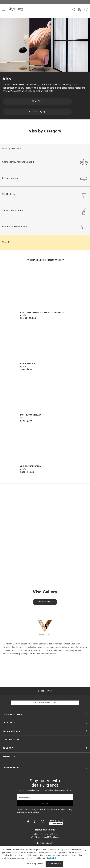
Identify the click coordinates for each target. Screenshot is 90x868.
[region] (45, 857)
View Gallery (45, 601)
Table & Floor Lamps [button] (45, 211)
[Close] (86, 850)
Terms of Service (27, 812)
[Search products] (74, 9)
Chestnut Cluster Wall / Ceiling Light (42, 312)
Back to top (45, 691)
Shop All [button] (6, 242)
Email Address (25, 797)
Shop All (37, 101)
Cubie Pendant (28, 363)
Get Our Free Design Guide (45, 703)
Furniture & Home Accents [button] (45, 227)
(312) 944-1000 (45, 843)
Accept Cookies (54, 863)
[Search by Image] (79, 10)
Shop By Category (37, 111)
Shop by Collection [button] (11, 149)
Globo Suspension (30, 466)
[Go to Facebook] (28, 822)
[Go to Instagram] (43, 822)
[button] (3, 9)
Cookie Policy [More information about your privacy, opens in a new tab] (52, 858)
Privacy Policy (66, 809)
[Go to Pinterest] (35, 822)
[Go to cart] (86, 9)
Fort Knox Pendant (31, 415)
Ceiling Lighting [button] (45, 178)
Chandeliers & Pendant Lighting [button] (45, 162)
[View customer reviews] (56, 822)
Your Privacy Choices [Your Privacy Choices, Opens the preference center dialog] (34, 863)
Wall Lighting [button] (45, 194)
